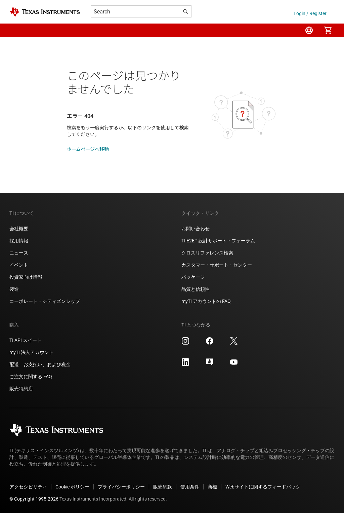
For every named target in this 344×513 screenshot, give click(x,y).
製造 (14, 289)
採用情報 (18, 240)
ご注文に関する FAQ (30, 376)
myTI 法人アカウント (31, 352)
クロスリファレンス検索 (207, 252)
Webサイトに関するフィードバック (262, 486)
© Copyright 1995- (33, 499)
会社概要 (18, 228)
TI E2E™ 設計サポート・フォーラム (218, 240)
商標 (212, 486)
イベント (18, 265)
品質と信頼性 (195, 289)
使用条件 (189, 486)
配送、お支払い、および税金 (40, 364)
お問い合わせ (195, 228)
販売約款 (162, 486)
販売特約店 (21, 388)
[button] (16, 30)
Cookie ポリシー (72, 486)
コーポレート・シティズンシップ (44, 301)
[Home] (44, 11)
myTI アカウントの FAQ (206, 301)
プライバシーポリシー (121, 486)
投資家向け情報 (25, 277)
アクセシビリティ (28, 486)
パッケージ (193, 277)
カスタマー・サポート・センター (216, 265)
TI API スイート (25, 340)
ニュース (18, 252)
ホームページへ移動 (88, 149)
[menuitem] (309, 30)
